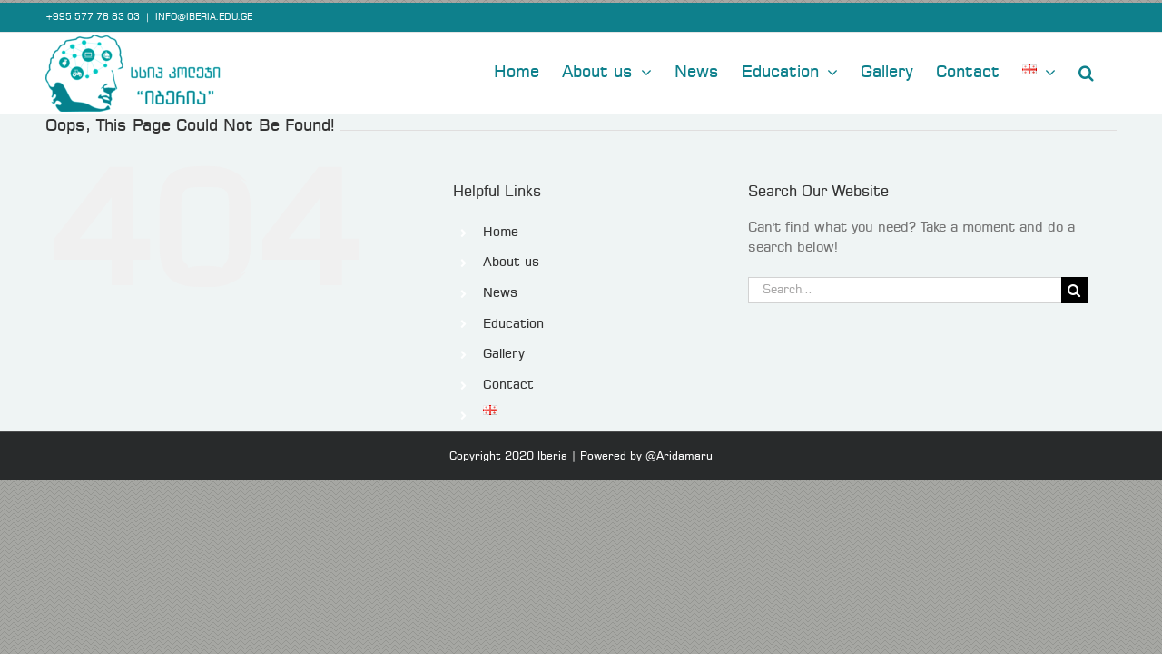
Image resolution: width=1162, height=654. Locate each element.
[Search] (1074, 287)
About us (511, 259)
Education (513, 321)
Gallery (504, 351)
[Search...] (904, 287)
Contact (508, 382)
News (500, 290)
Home (500, 229)
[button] (1109, 68)
